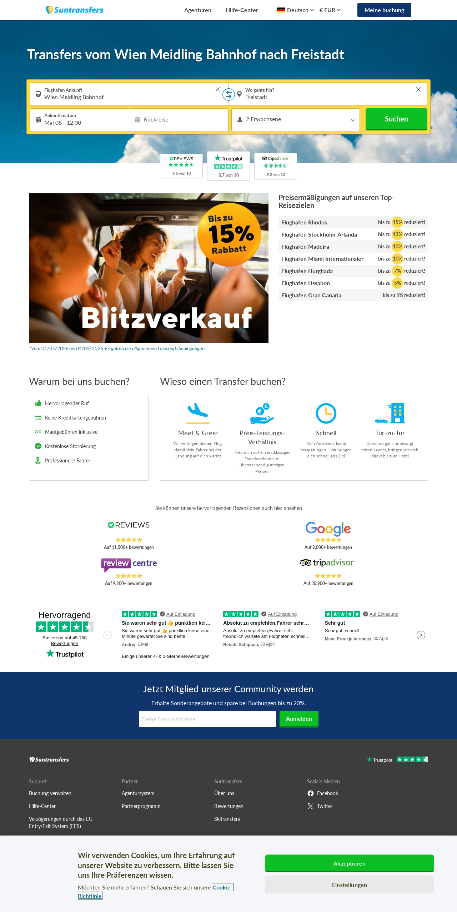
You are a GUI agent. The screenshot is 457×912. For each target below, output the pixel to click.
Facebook (322, 793)
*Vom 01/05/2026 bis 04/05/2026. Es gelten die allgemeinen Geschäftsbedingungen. (117, 348)
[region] (228, 874)
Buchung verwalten (50, 793)
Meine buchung (384, 9)
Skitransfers (227, 819)
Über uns (224, 793)
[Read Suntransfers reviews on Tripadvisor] (328, 565)
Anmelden (299, 718)
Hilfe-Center (242, 9)
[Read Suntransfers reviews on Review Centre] (129, 565)
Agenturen (197, 9)
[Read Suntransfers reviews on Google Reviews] (328, 529)
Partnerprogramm (141, 806)
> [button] (218, 89)
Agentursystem (138, 793)
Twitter (319, 806)
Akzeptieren (349, 863)
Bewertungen (228, 806)
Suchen (396, 118)
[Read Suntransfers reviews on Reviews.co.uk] (129, 529)
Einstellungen (349, 884)
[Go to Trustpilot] (397, 760)
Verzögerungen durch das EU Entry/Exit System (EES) (60, 822)
